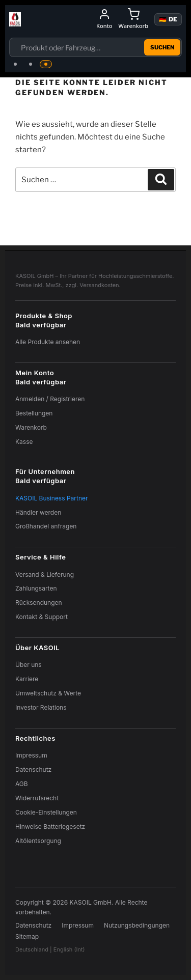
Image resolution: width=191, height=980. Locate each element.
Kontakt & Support (41, 617)
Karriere (26, 679)
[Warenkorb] (133, 19)
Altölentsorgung (38, 841)
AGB (21, 784)
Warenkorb (31, 427)
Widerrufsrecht (37, 798)
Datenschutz (33, 769)
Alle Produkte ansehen (47, 342)
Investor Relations (41, 707)
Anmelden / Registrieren (50, 399)
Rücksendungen (38, 602)
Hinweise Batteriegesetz (50, 826)
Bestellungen (33, 413)
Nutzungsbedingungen (137, 925)
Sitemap (27, 937)
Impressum (31, 755)
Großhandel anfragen (45, 526)
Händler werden (38, 512)
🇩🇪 (168, 19)
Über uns (28, 664)
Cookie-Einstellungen (46, 812)
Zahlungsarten (36, 588)
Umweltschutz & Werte (48, 693)
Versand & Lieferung (44, 574)
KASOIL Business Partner (51, 498)
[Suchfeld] (80, 48)
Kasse (24, 441)
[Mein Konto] (104, 19)
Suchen (162, 47)
